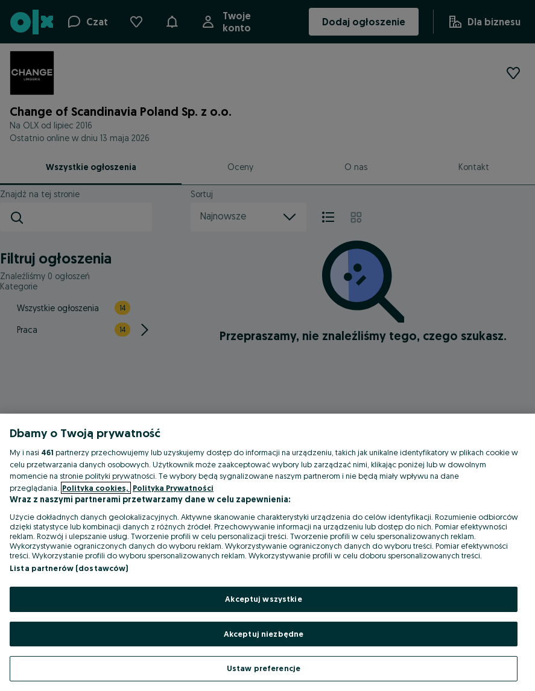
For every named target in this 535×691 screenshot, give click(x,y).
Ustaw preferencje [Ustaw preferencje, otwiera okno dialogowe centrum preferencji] (263, 668)
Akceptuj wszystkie (263, 599)
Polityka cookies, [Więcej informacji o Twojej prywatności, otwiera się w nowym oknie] (96, 488)
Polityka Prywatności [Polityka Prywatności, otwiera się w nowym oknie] (173, 488)
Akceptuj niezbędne (263, 634)
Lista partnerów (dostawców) (69, 568)
